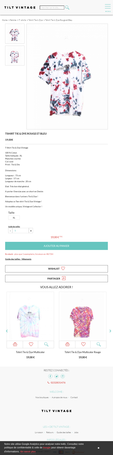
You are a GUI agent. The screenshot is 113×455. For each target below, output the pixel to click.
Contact (74, 397)
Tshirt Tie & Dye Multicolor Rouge (83, 352)
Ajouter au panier (56, 245)
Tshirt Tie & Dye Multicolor (30, 352)
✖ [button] (98, 448)
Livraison (39, 432)
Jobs (76, 432)
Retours (49, 432)
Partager (56, 278)
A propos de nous (59, 397)
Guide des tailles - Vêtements (18, 259)
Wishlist (56, 268)
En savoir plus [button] (28, 451)
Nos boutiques (42, 397)
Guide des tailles (64, 432)
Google (47, 447)
